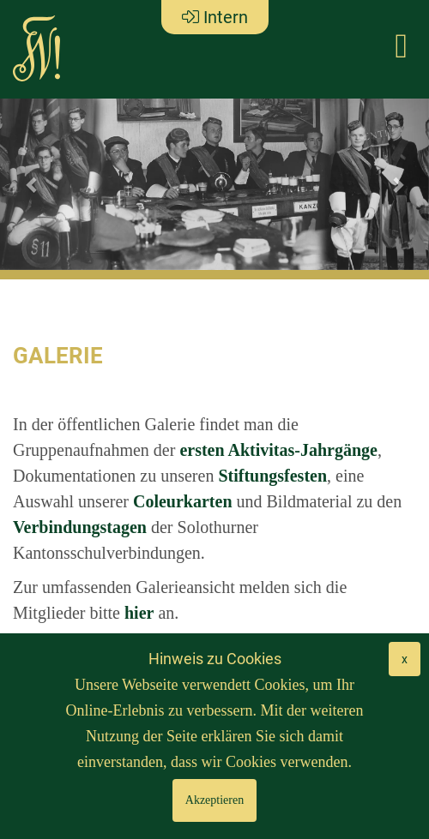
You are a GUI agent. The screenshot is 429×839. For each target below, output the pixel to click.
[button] (32, 184)
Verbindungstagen (80, 527)
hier (139, 612)
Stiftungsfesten (272, 475)
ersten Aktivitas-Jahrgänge (278, 449)
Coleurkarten (183, 501)
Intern (215, 17)
